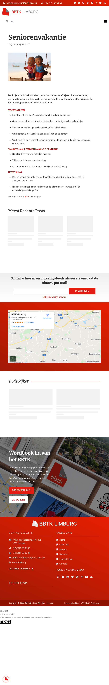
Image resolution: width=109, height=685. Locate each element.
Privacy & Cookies (71, 603)
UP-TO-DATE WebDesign (90, 603)
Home (62, 539)
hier (27, 196)
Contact (63, 563)
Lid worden (18, 499)
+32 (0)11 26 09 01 (21, 553)
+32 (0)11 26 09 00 (53, 2)
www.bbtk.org (19, 562)
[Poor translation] (7, 622)
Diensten (63, 554)
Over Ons (64, 544)
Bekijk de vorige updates (54, 297)
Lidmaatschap (66, 559)
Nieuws (63, 549)
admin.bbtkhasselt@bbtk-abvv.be (22, 2)
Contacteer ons (21, 490)
